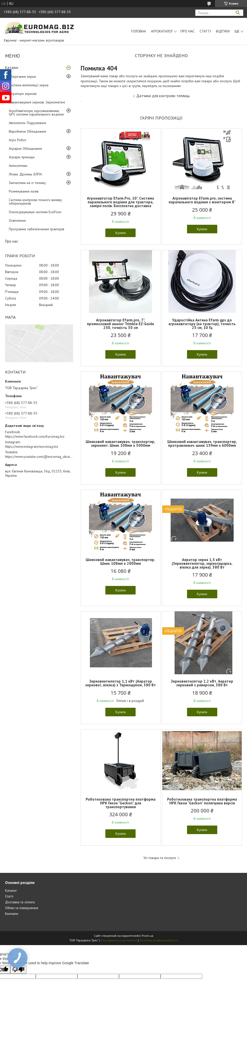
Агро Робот (17, 140)
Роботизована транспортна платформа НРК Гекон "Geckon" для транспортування (121, 803)
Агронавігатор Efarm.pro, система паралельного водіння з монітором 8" (202, 200)
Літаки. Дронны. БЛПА (25, 174)
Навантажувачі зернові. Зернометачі (37, 102)
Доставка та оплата (20, 902)
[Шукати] (237, 13)
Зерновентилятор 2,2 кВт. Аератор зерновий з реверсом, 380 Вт (202, 683)
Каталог (11, 67)
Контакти (11, 913)
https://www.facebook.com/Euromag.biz (35, 436)
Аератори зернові (23, 93)
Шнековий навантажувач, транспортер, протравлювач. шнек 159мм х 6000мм (202, 443)
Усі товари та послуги (159, 858)
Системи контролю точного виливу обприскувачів (35, 202)
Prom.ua (147, 936)
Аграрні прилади (22, 157)
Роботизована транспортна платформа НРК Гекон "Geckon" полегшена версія (202, 801)
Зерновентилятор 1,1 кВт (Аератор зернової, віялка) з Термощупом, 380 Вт (120, 683)
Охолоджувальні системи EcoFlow (35, 212)
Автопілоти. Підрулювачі (27, 123)
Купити (120, 233)
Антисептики (18, 165)
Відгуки (223, 31)
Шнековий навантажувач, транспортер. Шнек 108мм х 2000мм (120, 561)
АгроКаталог (162, 31)
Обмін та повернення (21, 908)
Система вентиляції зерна (28, 85)
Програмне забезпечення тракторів (36, 229)
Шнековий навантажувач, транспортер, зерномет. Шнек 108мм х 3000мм (120, 443)
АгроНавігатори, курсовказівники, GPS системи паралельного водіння (36, 112)
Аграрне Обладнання (25, 148)
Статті (205, 31)
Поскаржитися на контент (119, 940)
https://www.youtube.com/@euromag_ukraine (39, 456)
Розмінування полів (24, 191)
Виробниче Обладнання (27, 131)
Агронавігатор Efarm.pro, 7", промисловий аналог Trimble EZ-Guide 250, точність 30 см (120, 323)
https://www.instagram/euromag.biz (31, 446)
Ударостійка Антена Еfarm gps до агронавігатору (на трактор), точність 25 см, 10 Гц (202, 323)
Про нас (187, 31)
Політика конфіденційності (158, 940)
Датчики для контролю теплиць (163, 95)
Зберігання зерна (22, 76)
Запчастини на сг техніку (27, 182)
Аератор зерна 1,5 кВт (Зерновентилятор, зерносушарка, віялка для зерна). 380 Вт (202, 563)
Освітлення (17, 220)
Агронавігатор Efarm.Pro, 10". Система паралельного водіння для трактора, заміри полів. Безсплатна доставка (120, 202)
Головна (138, 31)
